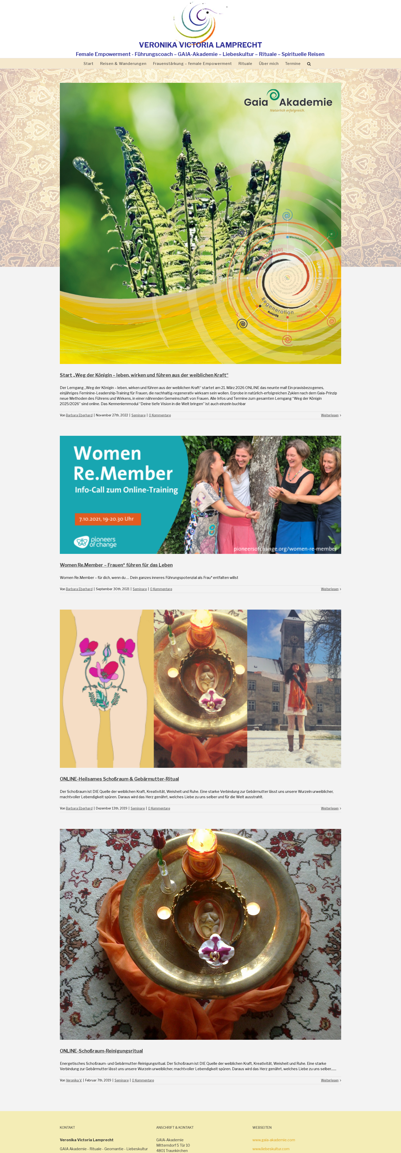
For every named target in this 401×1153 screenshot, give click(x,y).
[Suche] (309, 63)
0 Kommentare (160, 415)
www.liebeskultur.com (270, 1149)
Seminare (138, 415)
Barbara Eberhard (79, 415)
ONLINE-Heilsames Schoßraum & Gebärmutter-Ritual (119, 779)
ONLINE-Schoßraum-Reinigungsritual (101, 1051)
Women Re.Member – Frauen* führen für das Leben (116, 565)
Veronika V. (74, 1080)
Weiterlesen (330, 415)
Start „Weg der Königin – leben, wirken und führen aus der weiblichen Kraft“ (144, 375)
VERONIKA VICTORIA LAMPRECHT (200, 45)
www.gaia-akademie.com (273, 1140)
